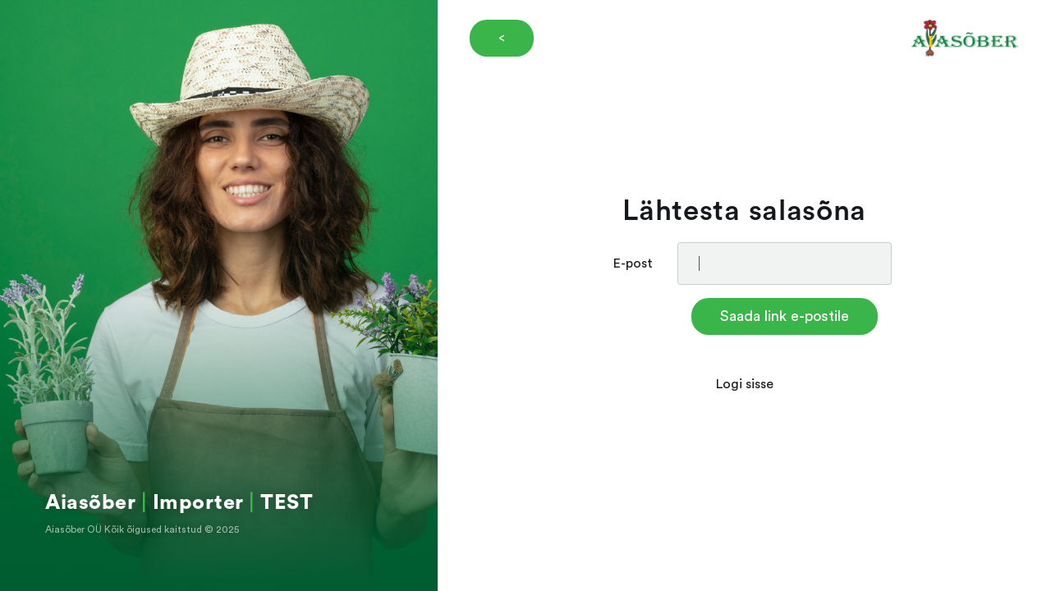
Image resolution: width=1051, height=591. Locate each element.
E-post (633, 263)
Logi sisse (744, 384)
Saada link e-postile (784, 316)
